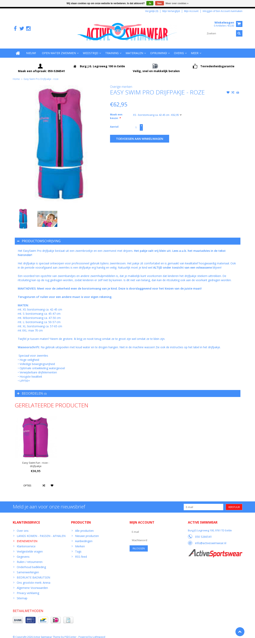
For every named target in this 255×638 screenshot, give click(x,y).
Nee (159, 3)
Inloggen (208, 11)
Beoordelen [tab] (32, 389)
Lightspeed (99, 633)
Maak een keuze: (116, 112)
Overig (179, 49)
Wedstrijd (90, 49)
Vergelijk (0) (151, 11)
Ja (150, 3)
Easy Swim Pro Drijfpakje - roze (41, 75)
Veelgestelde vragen (30, 547)
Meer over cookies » (177, 3)
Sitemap (22, 594)
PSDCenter (70, 633)
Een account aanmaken (229, 11)
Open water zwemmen (59, 49)
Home (16, 75)
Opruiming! (158, 49)
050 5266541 (203, 533)
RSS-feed (81, 553)
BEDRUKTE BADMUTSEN (33, 573)
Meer (194, 49)
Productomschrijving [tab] (39, 237)
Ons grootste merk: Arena (33, 578)
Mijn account (191, 11)
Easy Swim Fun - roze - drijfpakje (35, 460)
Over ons (23, 527)
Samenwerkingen (28, 568)
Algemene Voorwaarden (32, 584)
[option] (23, 215)
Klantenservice (26, 542)
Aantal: (114, 123)
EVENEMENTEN (27, 537)
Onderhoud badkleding (31, 563)
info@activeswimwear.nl (210, 539)
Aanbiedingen (83, 537)
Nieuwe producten (87, 532)
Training (112, 49)
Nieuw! (31, 49)
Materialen (134, 49)
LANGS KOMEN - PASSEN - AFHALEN (41, 532)
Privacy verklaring (28, 589)
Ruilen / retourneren (30, 558)
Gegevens (23, 553)
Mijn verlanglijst (171, 11)
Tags (78, 547)
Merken (80, 542)
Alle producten (84, 527)
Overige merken (121, 82)
